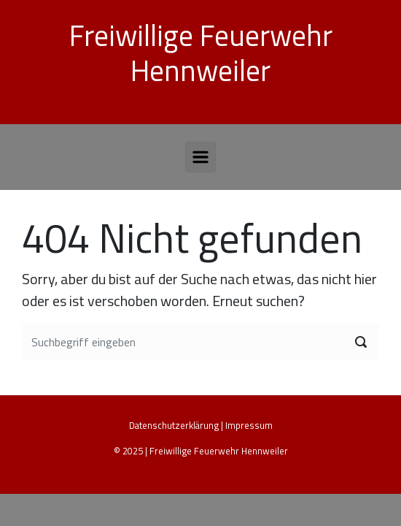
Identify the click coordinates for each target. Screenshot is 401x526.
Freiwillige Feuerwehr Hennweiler (200, 53)
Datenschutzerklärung (174, 425)
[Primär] (200, 157)
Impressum (249, 425)
